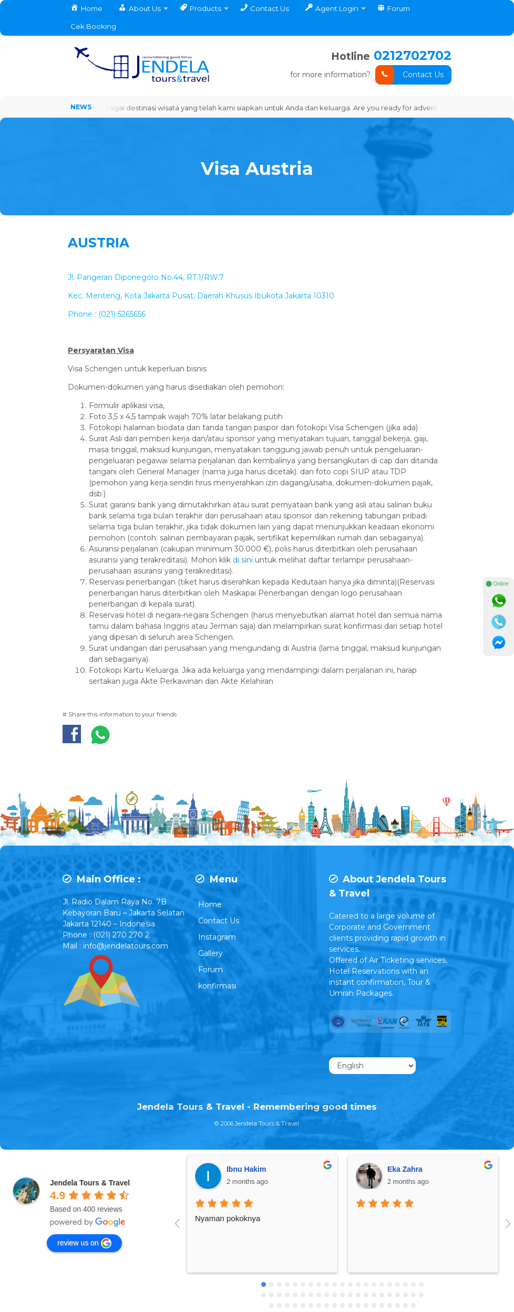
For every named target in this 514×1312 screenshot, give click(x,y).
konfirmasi (217, 986)
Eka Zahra (405, 1169)
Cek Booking (93, 26)
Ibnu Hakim (246, 1169)
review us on (84, 1243)
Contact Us (409, 75)
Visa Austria (257, 166)
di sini (244, 560)
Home (210, 905)
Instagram (217, 937)
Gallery (210, 954)
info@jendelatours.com (125, 946)
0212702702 (412, 55)
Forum (210, 970)
